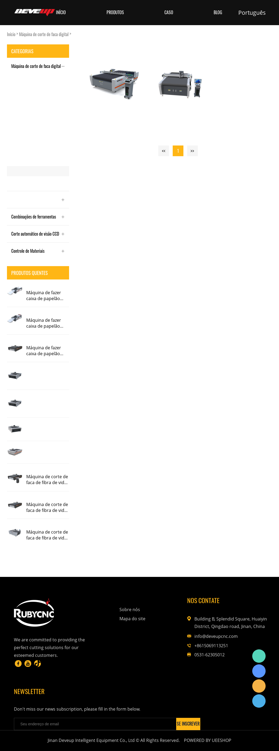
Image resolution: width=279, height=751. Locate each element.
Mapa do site (132, 619)
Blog (218, 12)
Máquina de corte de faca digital (44, 34)
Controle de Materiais (27, 251)
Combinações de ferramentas (33, 216)
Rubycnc (259, 656)
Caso (168, 12)
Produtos (115, 12)
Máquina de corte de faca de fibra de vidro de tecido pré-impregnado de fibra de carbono (47, 479)
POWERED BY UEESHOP (207, 740)
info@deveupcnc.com (216, 636)
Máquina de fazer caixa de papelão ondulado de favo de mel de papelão (47, 295)
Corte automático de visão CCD (35, 234)
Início (61, 12)
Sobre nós (129, 609)
